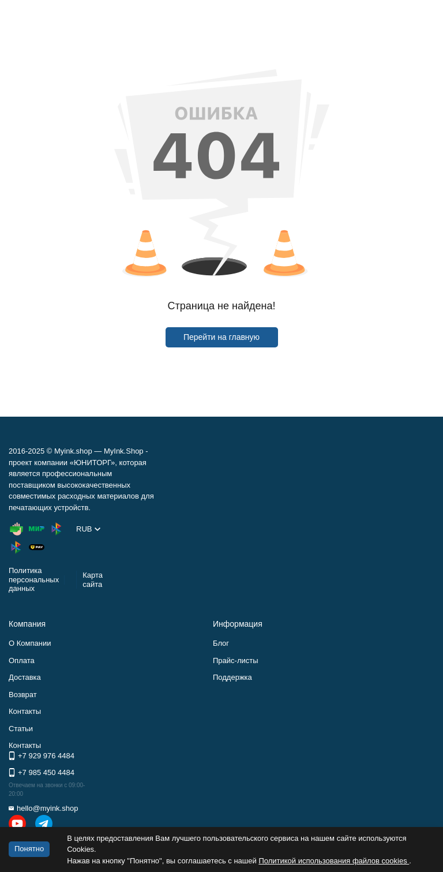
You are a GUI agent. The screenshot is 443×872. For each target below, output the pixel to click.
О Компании (30, 643)
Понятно (29, 848)
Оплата (22, 660)
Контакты (25, 711)
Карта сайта (92, 580)
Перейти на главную (221, 337)
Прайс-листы (235, 660)
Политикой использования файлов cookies (333, 860)
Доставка (25, 677)
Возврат (23, 694)
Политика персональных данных (34, 579)
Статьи (21, 728)
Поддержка (232, 677)
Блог (221, 643)
